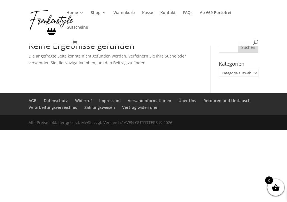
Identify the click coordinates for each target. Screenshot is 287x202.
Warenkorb (124, 13)
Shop (96, 13)
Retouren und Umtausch (227, 100)
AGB (32, 100)
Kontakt (168, 13)
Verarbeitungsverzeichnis (53, 107)
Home (72, 13)
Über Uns (187, 100)
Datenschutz (56, 100)
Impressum (110, 100)
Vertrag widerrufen (140, 107)
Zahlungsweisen (99, 107)
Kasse (147, 13)
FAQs (188, 13)
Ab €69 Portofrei (215, 13)
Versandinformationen (149, 100)
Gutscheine (77, 27)
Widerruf (83, 100)
